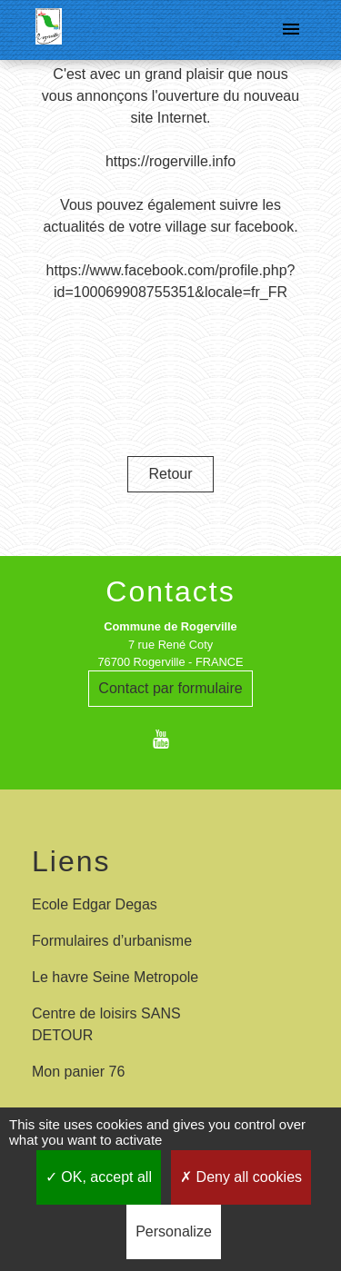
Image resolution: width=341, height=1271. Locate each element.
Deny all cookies (241, 1177)
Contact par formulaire (170, 688)
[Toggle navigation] (291, 30)
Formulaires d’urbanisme (112, 940)
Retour (170, 474)
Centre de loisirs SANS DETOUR (106, 1024)
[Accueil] (48, 30)
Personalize (173, 1231)
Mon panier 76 (78, 1071)
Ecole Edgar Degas (94, 904)
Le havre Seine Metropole (115, 977)
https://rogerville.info (170, 161)
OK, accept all (98, 1177)
